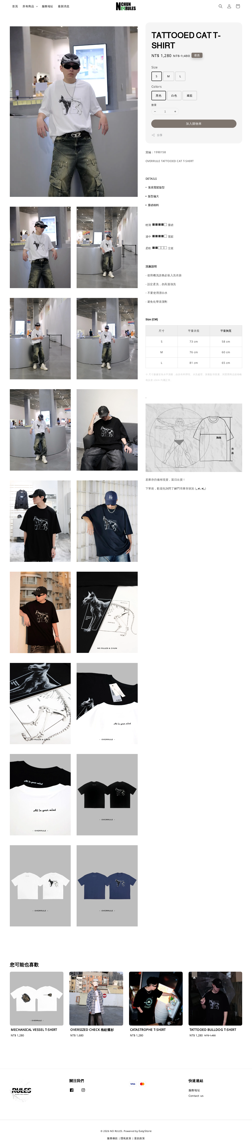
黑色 (159, 95)
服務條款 (112, 1138)
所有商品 (28, 6)
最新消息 (63, 6)
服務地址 (47, 6)
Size (154, 67)
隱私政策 (126, 1138)
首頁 (15, 6)
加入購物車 (194, 123)
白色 (174, 95)
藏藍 (190, 95)
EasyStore (145, 1131)
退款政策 (139, 1138)
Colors (156, 86)
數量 (154, 105)
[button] (220, 6)
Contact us (196, 1096)
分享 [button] (157, 135)
